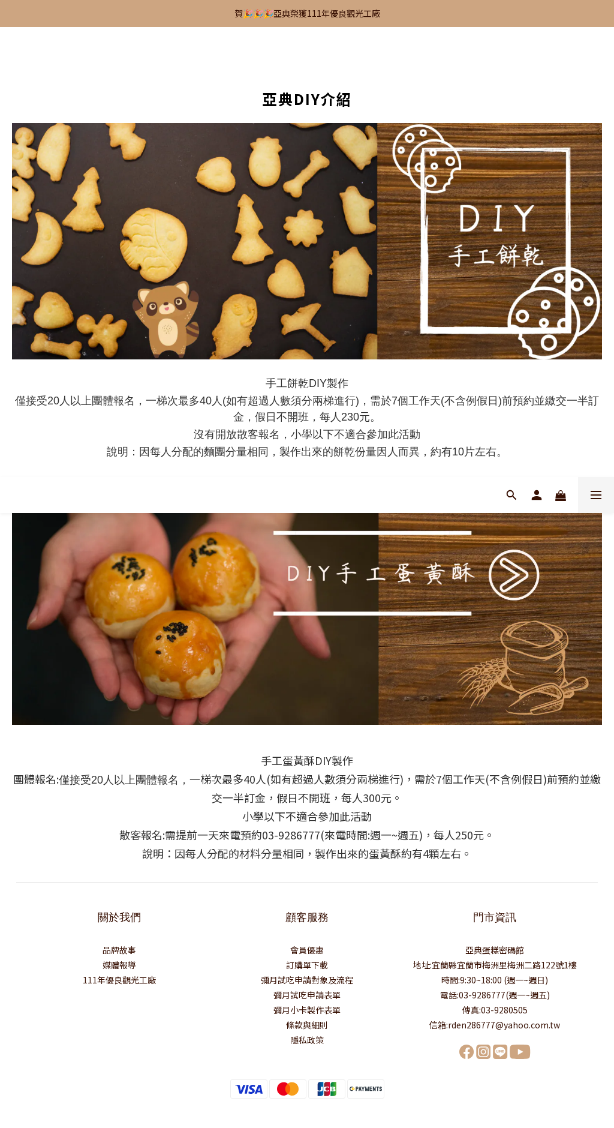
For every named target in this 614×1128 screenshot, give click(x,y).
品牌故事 (119, 950)
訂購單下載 (307, 965)
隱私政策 (307, 1040)
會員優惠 (307, 950)
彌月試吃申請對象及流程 (307, 980)
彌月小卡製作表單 (307, 1010)
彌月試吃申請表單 (307, 995)
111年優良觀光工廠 (119, 980)
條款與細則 (307, 1025)
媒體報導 (119, 965)
